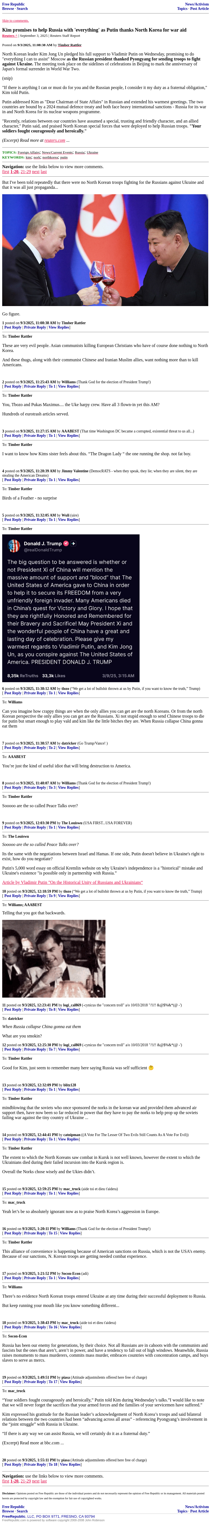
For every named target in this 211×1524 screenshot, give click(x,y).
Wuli (65, 515)
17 (4, 1274)
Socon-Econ (71, 1274)
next (36, 171)
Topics (182, 9)
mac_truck (72, 1189)
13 (4, 1085)
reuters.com (55, 140)
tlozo (65, 689)
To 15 (53, 1233)
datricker (69, 743)
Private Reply (35, 327)
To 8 (52, 1009)
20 (4, 1460)
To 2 (52, 748)
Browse (8, 9)
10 (4, 891)
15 (4, 1189)
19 (4, 1377)
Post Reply (12, 327)
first (5, 171)
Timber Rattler (74, 323)
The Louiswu (72, 823)
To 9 (52, 896)
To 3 (52, 787)
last (44, 171)
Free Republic (13, 4)
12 (4, 1045)
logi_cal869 (72, 1005)
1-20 (14, 171)
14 (4, 1135)
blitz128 (69, 1085)
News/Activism (197, 4)
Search (22, 9)
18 (4, 1323)
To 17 (53, 1382)
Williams (69, 382)
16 (4, 1229)
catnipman (71, 1135)
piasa (66, 1377)
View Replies (59, 327)
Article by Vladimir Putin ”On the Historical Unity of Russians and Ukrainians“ (72, 882)
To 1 (52, 386)
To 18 (53, 1464)
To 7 (52, 1049)
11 (4, 1005)
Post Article (199, 9)
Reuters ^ (10, 36)
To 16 (53, 1327)
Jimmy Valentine (75, 471)
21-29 (26, 171)
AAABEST (70, 431)
